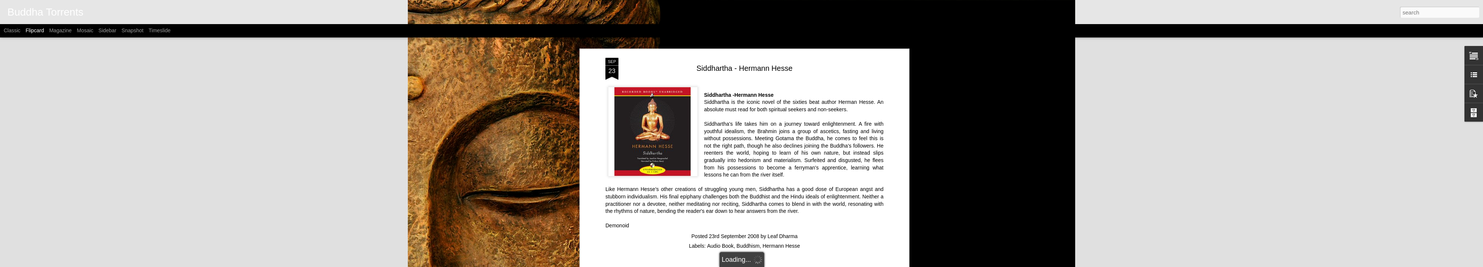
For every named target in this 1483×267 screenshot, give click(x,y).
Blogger (789, 263)
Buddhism (748, 217)
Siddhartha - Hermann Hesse (744, 39)
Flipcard (35, 30)
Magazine (60, 30)
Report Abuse (811, 263)
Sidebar (107, 30)
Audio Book (720, 217)
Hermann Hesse (781, 217)
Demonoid (617, 196)
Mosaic (85, 30)
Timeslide (160, 30)
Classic (12, 30)
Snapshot (132, 30)
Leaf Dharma (782, 207)
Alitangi (750, 263)
